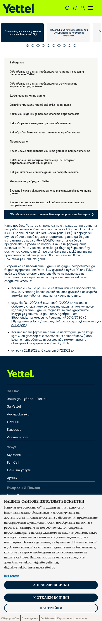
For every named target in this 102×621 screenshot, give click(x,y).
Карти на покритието (72, 618)
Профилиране (19, 141)
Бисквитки (48, 618)
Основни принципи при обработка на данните (40, 104)
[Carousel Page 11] (77, 45)
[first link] (20, 373)
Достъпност (17, 437)
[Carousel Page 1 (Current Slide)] (24, 45)
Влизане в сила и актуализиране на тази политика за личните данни (50, 192)
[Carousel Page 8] (61, 45)
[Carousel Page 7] (56, 45)
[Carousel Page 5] (45, 45)
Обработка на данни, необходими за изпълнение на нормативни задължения (43, 85)
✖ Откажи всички (51, 597)
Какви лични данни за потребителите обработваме (44, 113)
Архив (12, 478)
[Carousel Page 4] (40, 45)
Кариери (14, 429)
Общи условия (10, 618)
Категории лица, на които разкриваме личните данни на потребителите (47, 203)
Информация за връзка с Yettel (29, 181)
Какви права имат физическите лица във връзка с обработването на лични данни (42, 161)
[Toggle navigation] (87, 8)
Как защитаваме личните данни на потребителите (44, 172)
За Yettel (14, 406)
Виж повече (11, 575)
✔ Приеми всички (51, 585)
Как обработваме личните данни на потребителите (45, 132)
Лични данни (30, 618)
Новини (13, 422)
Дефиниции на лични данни (27, 95)
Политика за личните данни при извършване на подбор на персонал (69, 32)
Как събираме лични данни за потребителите (40, 123)
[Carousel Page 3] (35, 45)
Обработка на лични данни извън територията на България (50, 214)
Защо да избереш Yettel (27, 398)
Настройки (51, 608)
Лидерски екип (19, 414)
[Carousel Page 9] (66, 45)
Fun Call (13, 462)
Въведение (17, 62)
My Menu (14, 455)
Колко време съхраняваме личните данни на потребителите (50, 150)
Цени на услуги (19, 470)
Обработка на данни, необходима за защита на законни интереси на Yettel (47, 73)
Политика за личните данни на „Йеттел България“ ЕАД (23, 33)
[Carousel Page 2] (30, 45)
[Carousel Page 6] (51, 45)
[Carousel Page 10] (72, 45)
